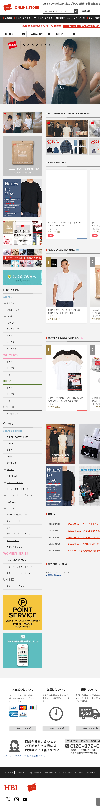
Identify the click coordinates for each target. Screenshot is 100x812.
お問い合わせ (90, 772)
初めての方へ (8, 772)
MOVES (10, 469)
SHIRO (10, 444)
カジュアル (11, 349)
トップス (11, 368)
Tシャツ (10, 323)
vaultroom (11, 502)
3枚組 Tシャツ (13, 310)
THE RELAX (12, 476)
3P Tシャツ (12, 463)
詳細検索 (86, 11)
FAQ (30, 772)
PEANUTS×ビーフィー (17, 515)
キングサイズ (13, 541)
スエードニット (14, 521)
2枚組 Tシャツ (13, 316)
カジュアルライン (14, 547)
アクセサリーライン (15, 586)
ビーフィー (11, 508)
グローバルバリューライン (19, 534)
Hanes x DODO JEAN (16, 560)
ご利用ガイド (21, 772)
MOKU (10, 457)
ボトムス (11, 303)
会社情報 (37, 772)
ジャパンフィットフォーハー (20, 567)
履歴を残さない (55, 575)
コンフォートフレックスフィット (21, 495)
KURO (9, 450)
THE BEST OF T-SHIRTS (17, 437)
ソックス (11, 342)
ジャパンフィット (15, 482)
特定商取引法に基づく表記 (73, 772)
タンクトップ (13, 329)
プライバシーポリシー (51, 772)
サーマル (11, 528)
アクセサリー (12, 414)
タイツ (10, 336)
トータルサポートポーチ (18, 489)
